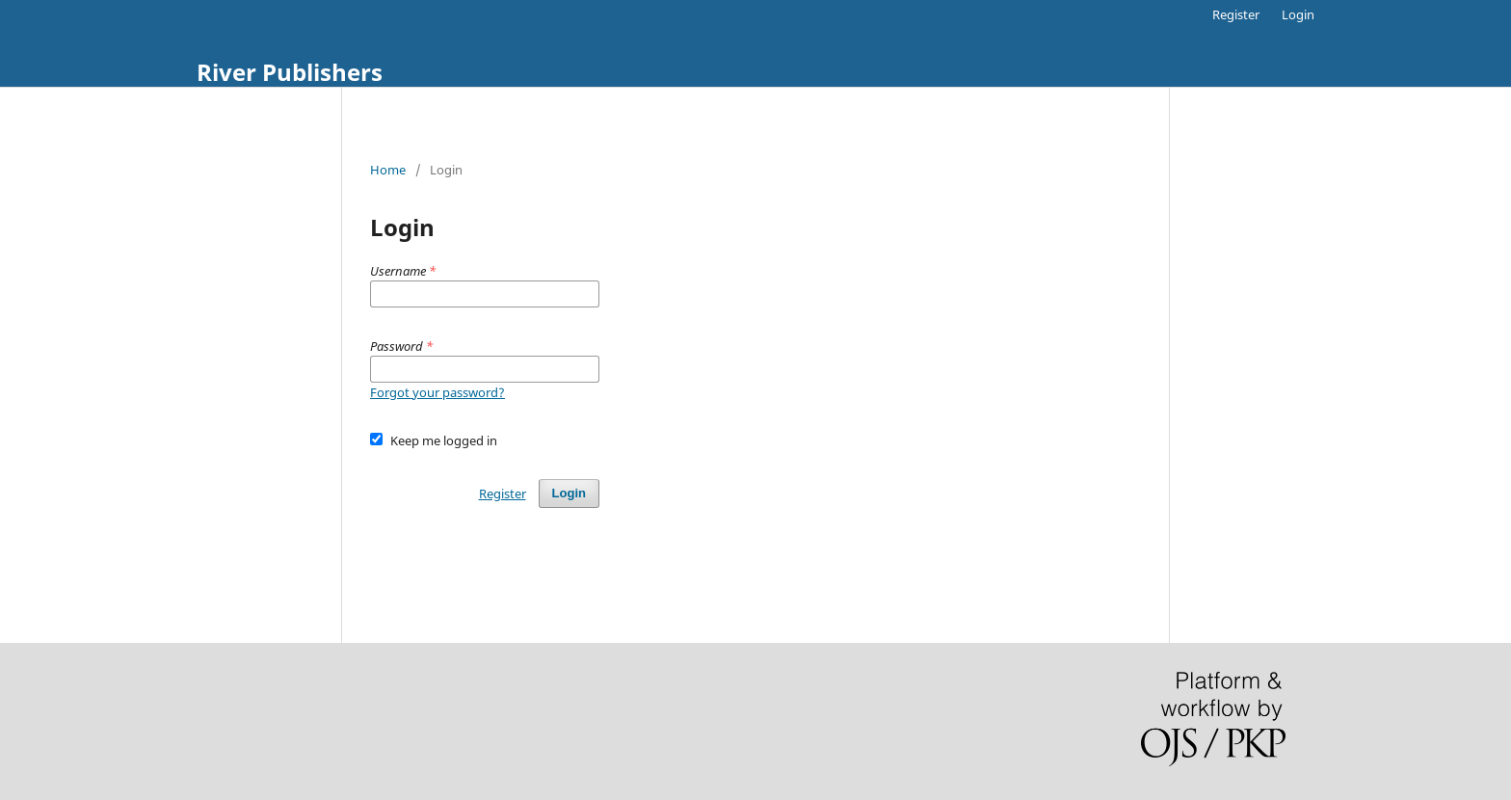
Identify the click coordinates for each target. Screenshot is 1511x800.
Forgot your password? (437, 392)
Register (1235, 14)
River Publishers (290, 72)
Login (1298, 14)
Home (388, 169)
